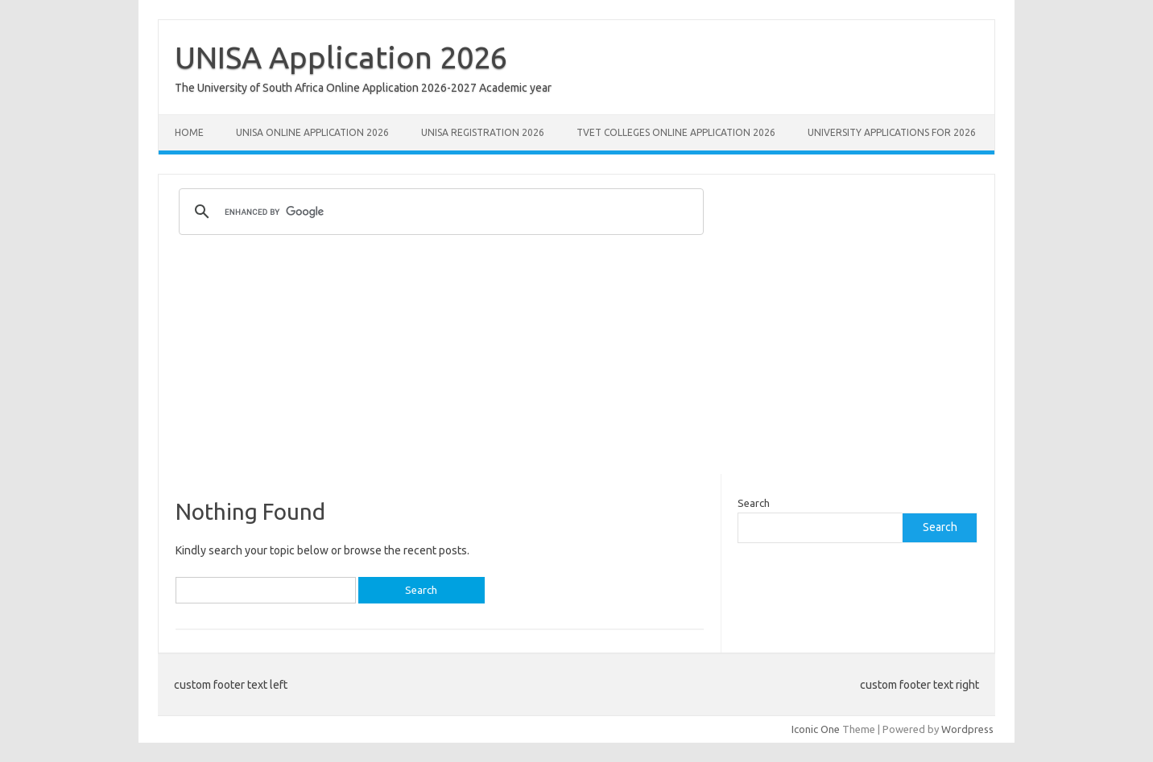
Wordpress (967, 729)
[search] (439, 211)
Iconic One (815, 729)
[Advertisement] (576, 361)
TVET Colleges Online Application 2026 (675, 132)
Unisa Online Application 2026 (312, 132)
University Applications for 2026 (892, 132)
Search (754, 503)
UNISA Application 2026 (341, 57)
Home (189, 132)
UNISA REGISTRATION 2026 (482, 132)
